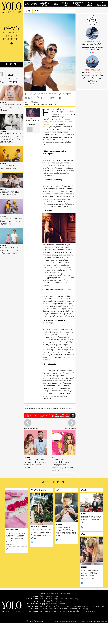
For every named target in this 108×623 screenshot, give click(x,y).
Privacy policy (31, 621)
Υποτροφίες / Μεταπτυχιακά (81, 606)
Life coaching (58, 593)
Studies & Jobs (78, 4)
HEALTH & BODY (32, 599)
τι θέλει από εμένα (66, 408)
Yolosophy (73, 611)
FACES (35, 601)
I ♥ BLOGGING (33, 611)
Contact (40, 621)
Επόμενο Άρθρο (70, 428)
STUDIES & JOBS (32, 606)
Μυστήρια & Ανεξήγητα (69, 609)
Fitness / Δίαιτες (45, 598)
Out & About (65, 4)
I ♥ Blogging (101, 4)
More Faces (58, 601)
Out (41, 604)
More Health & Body (71, 598)
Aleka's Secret (94, 611)
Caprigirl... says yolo (63, 611)
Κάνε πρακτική (66, 606)
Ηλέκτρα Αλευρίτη (32, 120)
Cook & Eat (48, 604)
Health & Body (44, 4)
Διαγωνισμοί (67, 593)
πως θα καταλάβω (53, 408)
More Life (75, 593)
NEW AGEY (34, 609)
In (43, 604)
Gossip (42, 601)
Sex (52, 593)
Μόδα (42, 596)
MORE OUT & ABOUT (92, 41)
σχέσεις (32, 408)
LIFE (36, 594)
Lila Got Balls (44, 611)
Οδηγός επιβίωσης (46, 606)
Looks (34, 4)
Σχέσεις (47, 593)
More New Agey (83, 609)
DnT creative (82, 621)
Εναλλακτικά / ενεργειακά (52, 609)
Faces (55, 4)
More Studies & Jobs (98, 606)
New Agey (89, 4)
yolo (27, 408)
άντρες (44, 408)
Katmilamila (52, 611)
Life (27, 4)
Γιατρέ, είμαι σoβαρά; (57, 598)
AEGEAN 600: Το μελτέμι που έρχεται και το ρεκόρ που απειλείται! (92, 47)
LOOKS (35, 596)
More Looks (55, 596)
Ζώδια (42, 609)
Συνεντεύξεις (49, 601)
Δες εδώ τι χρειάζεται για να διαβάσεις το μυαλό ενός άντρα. (57, 121)
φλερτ (38, 408)
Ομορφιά (47, 596)
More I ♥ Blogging (83, 611)
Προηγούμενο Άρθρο (31, 428)
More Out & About (59, 604)
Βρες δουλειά (57, 606)
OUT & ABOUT (32, 604)
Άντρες (37, 11)
